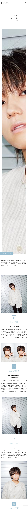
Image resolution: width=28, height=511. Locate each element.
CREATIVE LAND (6, 253)
